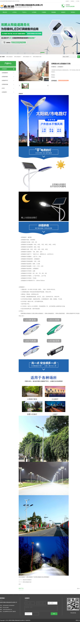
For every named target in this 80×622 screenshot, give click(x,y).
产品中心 (24, 12)
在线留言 (67, 1)
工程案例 (44, 12)
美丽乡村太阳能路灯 (27, 579)
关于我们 (77, 1)
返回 (20, 584)
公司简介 (14, 12)
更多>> (78, 588)
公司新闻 (34, 12)
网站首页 (5, 12)
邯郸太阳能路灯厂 (18, 56)
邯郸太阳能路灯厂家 (27, 56)
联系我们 (72, 1)
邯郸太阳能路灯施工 (27, 582)
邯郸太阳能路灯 (9, 56)
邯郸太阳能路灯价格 (37, 56)
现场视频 (53, 12)
